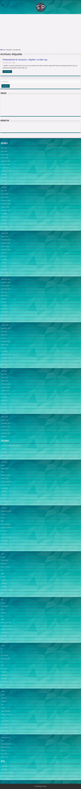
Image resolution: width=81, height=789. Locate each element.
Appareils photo (6, 455)
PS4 (2, 662)
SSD (2, 688)
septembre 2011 (6, 433)
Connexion (4, 769)
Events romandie (6, 537)
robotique (4, 678)
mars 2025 (4, 190)
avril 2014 (4, 348)
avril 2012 (4, 410)
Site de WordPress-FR (7, 779)
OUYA (2, 645)
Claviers (3, 498)
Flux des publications (7, 772)
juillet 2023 (4, 256)
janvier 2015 (4, 344)
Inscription (4, 766)
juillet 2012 (4, 400)
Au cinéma (4, 462)
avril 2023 (4, 266)
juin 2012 (3, 403)
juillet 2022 (4, 295)
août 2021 (4, 331)
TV (1, 734)
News (2, 619)
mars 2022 (4, 308)
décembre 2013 (5, 354)
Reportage (4, 668)
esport (3, 534)
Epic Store (4, 531)
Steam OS (4, 698)
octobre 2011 (5, 430)
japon (2, 573)
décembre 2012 (5, 384)
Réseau (3, 672)
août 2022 (4, 292)
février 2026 (4, 154)
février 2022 (4, 312)
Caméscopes (5, 478)
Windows (3, 750)
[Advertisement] (40, 31)
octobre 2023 (5, 246)
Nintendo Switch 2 (6, 629)
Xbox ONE (4, 754)
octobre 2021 (5, 325)
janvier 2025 (4, 197)
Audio (2, 465)
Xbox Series (4, 757)
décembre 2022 (5, 279)
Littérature (4, 583)
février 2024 (4, 233)
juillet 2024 (4, 217)
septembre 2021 (6, 328)
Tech (2, 704)
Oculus (3, 639)
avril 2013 (4, 371)
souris (3, 685)
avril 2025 (4, 187)
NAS (2, 616)
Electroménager (5, 524)
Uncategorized (5, 737)
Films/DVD (4, 544)
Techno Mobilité (6, 711)
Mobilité (3, 613)
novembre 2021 (5, 322)
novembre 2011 (5, 426)
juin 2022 (3, 299)
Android (3, 449)
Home (3, 50)
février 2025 (4, 194)
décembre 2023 (5, 240)
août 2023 (4, 253)
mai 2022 (3, 302)
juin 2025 (3, 181)
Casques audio (5, 485)
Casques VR (4, 488)
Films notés (4, 540)
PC (1, 649)
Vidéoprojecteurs (6, 744)
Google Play (4, 560)
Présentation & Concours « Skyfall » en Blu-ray (25, 59)
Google (3, 557)
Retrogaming (5, 675)
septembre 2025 (6, 171)
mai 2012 (3, 407)
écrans (3, 517)
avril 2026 (4, 148)
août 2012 (4, 397)
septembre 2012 (6, 394)
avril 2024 (4, 226)
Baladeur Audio (5, 475)
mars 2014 (4, 351)
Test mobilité (5, 721)
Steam (3, 695)
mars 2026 (4, 151)
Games (3, 547)
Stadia (3, 691)
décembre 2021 (5, 318)
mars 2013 (4, 374)
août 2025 (4, 174)
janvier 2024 (4, 236)
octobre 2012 (5, 390)
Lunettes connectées (7, 590)
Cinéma (3, 495)
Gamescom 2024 (6, 550)
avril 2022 (4, 305)
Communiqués (5, 501)
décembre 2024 (5, 200)
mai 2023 (3, 263)
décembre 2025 (5, 161)
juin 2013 (3, 367)
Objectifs (3, 636)
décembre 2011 (5, 423)
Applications (4, 458)
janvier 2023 (4, 276)
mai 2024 (3, 223)
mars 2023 (4, 269)
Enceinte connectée (6, 527)
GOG (2, 554)
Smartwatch (4, 681)
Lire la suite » (7, 71)
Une (2, 740)
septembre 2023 (6, 249)
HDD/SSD (4, 563)
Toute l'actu (4, 731)
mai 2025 (3, 184)
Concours (4, 504)
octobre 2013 (5, 361)
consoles (3, 508)
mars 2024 (4, 230)
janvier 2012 (4, 420)
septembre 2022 (6, 289)
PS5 (2, 665)
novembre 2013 (5, 358)
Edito (2, 521)
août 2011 (4, 436)
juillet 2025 (4, 177)
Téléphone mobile (6, 714)
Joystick (3, 577)
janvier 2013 (4, 381)
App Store (4, 452)
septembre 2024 (6, 210)
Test (2, 717)
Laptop (3, 580)
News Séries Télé (6, 622)
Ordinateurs (4, 642)
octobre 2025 (5, 167)
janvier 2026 (4, 158)
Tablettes (3, 701)
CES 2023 (3, 491)
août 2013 (4, 364)
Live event (4, 586)
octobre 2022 (5, 285)
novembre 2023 (5, 243)
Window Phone (5, 747)
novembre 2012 (5, 387)
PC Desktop (4, 655)
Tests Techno (5, 727)
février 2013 (4, 377)
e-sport (3, 514)
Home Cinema (5, 567)
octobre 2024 (5, 207)
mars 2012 (4, 413)
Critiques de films (6, 511)
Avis (2, 472)
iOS (2, 570)
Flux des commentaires (8, 776)
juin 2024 (3, 220)
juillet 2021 (4, 335)
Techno (3, 708)
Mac (2, 593)
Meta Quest (4, 606)
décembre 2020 (5, 341)
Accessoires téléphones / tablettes (11, 445)
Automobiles (5, 468)
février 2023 (4, 272)
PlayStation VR (5, 658)
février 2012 (4, 417)
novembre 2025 (5, 164)
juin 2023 (3, 259)
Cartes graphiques (6, 481)
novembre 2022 (5, 282)
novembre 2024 (5, 204)
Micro (2, 609)
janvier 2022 (4, 315)
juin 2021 (3, 338)
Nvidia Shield (5, 632)
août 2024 (4, 213)
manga (3, 603)
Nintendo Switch (6, 626)
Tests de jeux (5, 724)
